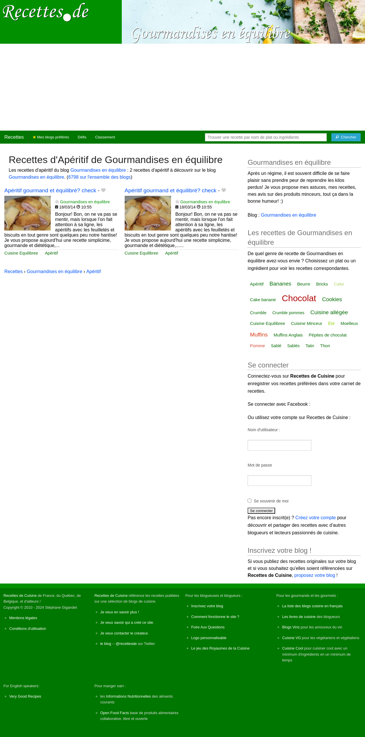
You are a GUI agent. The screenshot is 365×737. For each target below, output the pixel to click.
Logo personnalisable (209, 638)
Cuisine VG (291, 638)
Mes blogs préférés (51, 137)
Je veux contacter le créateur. (124, 633)
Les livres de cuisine (298, 617)
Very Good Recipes (25, 696)
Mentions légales (23, 618)
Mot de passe (260, 465)
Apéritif (51, 253)
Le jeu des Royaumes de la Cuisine (220, 648)
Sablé (276, 345)
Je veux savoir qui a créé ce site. (127, 622)
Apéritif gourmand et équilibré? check (50, 190)
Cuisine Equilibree (21, 253)
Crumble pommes (288, 312)
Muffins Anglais (288, 334)
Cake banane (263, 299)
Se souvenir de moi (271, 501)
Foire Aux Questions (208, 627)
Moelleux (349, 323)
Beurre (303, 283)
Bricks (322, 283)
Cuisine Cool (292, 648)
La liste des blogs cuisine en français (312, 606)
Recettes (14, 137)
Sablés (293, 345)
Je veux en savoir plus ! (119, 612)
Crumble (258, 312)
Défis (82, 137)
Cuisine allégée (329, 312)
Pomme (257, 345)
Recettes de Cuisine (20, 595)
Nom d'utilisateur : (264, 429)
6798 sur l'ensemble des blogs (99, 177)
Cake (339, 283)
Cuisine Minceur (306, 323)
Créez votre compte (315, 517)
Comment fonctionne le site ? (215, 617)
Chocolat (299, 298)
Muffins (259, 335)
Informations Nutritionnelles (128, 696)
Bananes (280, 284)
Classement (105, 137)
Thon (325, 345)
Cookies (332, 299)
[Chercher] (346, 137)
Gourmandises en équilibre (98, 170)
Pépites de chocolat (328, 334)
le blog (105, 643)
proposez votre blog (314, 575)
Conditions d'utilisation (27, 628)
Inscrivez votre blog (207, 606)
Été (331, 323)
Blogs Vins (290, 627)
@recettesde (126, 643)
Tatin (310, 345)
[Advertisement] (183, 87)
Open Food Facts (114, 713)
